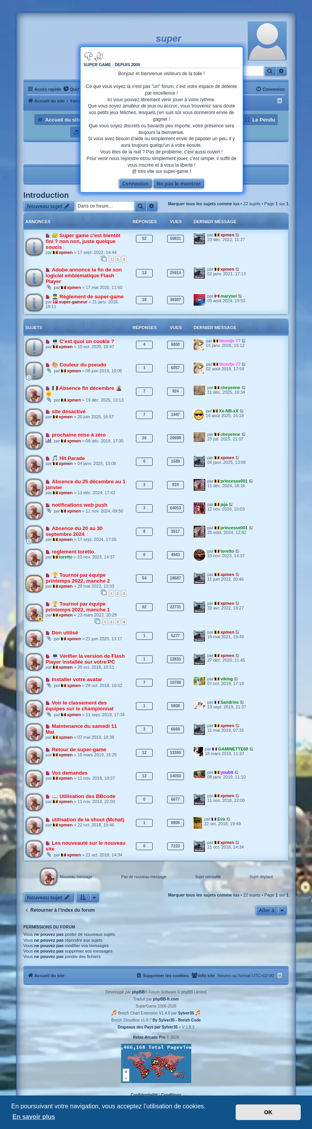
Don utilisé (65, 633)
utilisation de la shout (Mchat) (88, 820)
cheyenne (230, 387)
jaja (223, 504)
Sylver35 (186, 1013)
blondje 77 (229, 340)
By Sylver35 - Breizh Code (177, 1020)
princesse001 (234, 481)
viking (226, 678)
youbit (226, 772)
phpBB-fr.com (166, 999)
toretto (65, 557)
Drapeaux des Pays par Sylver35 (148, 1027)
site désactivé (69, 411)
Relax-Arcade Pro (149, 1037)
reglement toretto (73, 552)
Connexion (135, 183)
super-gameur (73, 301)
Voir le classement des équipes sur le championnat (79, 706)
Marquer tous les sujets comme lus (203, 203)
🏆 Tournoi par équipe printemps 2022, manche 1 (78, 607)
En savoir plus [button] (33, 1116)
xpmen (65, 252)
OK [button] (268, 1112)
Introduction (46, 195)
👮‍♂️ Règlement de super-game (88, 296)
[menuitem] (71, 89)
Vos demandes (70, 773)
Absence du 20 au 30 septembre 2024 (74, 531)
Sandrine (229, 702)
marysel (228, 296)
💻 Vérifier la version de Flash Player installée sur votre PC (85, 659)
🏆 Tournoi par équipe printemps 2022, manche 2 (78, 578)
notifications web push (80, 505)
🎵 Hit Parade (68, 458)
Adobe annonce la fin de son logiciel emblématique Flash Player (84, 275)
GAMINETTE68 (233, 749)
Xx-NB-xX (228, 411)
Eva (221, 819)
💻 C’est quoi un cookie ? (83, 341)
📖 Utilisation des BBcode (83, 796)
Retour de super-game (79, 749)
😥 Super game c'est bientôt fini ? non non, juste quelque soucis (83, 241)
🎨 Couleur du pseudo (79, 365)
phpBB (138, 992)
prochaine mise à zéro (79, 435)
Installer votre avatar (77, 679)
